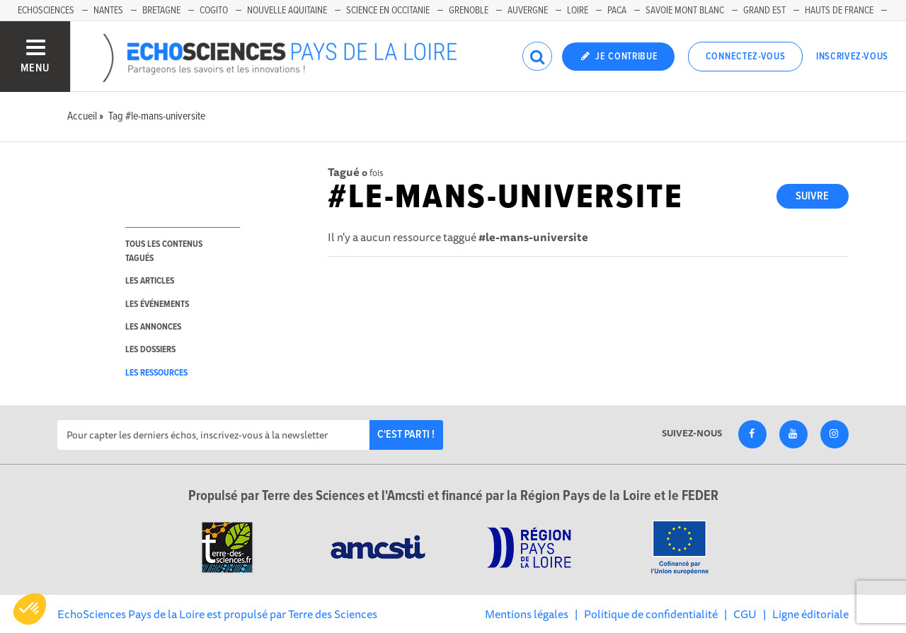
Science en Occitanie (388, 10)
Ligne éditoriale (810, 614)
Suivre (812, 196)
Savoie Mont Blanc (685, 10)
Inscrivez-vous (852, 56)
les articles (149, 281)
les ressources (156, 373)
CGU (745, 614)
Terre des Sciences (332, 614)
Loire (577, 10)
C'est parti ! (406, 434)
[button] (30, 609)
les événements (157, 304)
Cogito (214, 10)
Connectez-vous (746, 56)
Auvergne (528, 10)
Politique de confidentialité (651, 614)
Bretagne (161, 10)
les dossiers (150, 350)
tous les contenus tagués (163, 251)
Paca (616, 10)
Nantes (108, 10)
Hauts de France (839, 10)
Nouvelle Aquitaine (287, 10)
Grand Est (764, 10)
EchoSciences (46, 10)
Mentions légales (526, 614)
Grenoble (468, 10)
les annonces (153, 327)
